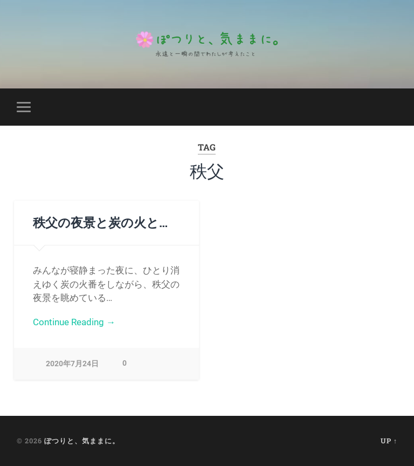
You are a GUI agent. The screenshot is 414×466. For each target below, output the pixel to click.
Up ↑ (389, 440)
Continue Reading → (74, 322)
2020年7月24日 (72, 363)
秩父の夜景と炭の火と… (100, 222)
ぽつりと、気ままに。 (82, 440)
